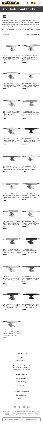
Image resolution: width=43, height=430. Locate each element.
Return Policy (11, 411)
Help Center (21, 385)
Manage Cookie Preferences (12, 419)
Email (21, 357)
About (5, 411)
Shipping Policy (20, 411)
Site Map (28, 411)
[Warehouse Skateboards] (12, 3)
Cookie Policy (15, 413)
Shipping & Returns (21, 378)
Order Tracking (21, 382)
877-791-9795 (21, 361)
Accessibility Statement (33, 413)
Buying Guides (21, 395)
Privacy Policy (7, 413)
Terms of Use (35, 411)
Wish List (21, 399)
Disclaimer (23, 413)
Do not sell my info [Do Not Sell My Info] (31, 419)
